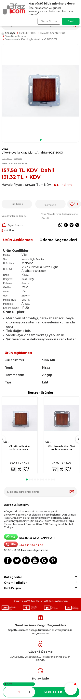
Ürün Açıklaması (18, 240)
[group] (40, 90)
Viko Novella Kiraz (15, 36)
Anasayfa (9, 32)
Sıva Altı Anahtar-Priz (52, 32)
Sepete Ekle (55, 692)
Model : (14, 163)
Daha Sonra (49, 21)
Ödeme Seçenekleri (58, 240)
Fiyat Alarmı (12, 225)
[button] (41, 140)
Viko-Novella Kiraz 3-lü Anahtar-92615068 (61, 448)
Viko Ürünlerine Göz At (14, 216)
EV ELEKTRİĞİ (27, 32)
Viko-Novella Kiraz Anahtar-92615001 (19, 448)
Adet (8, 684)
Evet (70, 21)
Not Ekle (8, 230)
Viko (5, 149)
